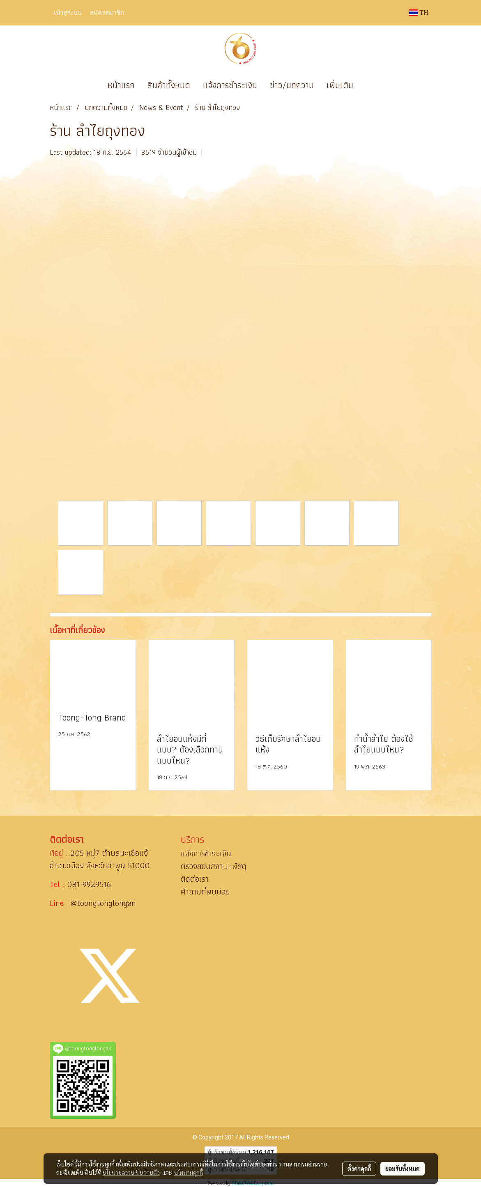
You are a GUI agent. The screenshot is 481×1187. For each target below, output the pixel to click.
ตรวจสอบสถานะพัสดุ (213, 866)
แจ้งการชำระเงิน (230, 85)
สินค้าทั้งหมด (168, 85)
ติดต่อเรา (195, 878)
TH (418, 12)
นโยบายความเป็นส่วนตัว (131, 1172)
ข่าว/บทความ (292, 85)
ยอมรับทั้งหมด (402, 1168)
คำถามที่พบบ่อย (205, 891)
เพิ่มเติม (340, 85)
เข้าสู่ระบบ (68, 12)
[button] (372, 85)
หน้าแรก (121, 85)
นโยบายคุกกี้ (188, 1172)
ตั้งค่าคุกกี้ (359, 1168)
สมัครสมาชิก (107, 12)
